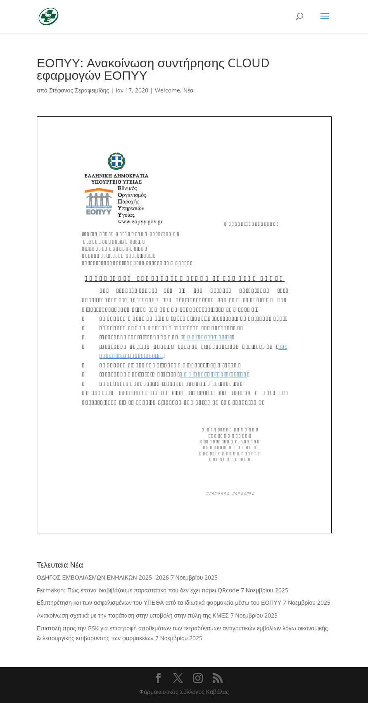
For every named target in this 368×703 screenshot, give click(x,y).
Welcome (167, 90)
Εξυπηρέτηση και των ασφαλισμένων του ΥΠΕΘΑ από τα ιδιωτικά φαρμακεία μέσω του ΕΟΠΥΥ (159, 602)
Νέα (188, 90)
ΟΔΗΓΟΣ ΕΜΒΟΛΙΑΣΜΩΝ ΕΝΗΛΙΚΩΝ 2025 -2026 (103, 577)
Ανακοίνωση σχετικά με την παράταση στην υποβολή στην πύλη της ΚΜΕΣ (132, 615)
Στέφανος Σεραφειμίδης (79, 90)
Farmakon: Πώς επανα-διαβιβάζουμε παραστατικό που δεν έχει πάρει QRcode (138, 590)
